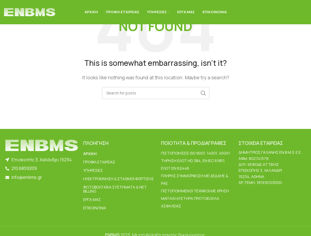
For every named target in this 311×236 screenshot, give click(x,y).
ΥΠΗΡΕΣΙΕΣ (93, 170)
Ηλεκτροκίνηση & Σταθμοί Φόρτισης (118, 178)
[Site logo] (29, 12)
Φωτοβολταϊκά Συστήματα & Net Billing (115, 189)
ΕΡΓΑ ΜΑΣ (92, 199)
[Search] (155, 93)
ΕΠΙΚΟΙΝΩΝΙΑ (94, 207)
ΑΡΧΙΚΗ (90, 153)
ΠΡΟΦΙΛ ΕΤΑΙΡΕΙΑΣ (99, 162)
